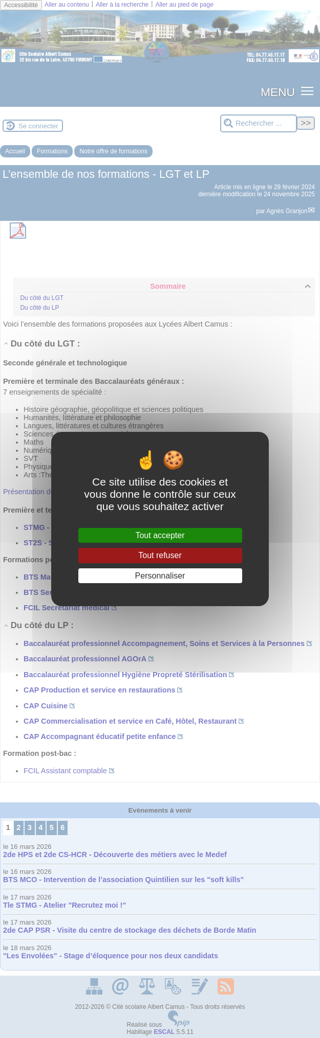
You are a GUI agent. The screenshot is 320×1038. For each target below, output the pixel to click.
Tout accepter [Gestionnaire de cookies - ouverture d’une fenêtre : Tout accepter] (159, 535)
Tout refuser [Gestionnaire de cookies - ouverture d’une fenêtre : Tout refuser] (159, 555)
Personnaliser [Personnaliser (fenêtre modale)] (160, 575)
